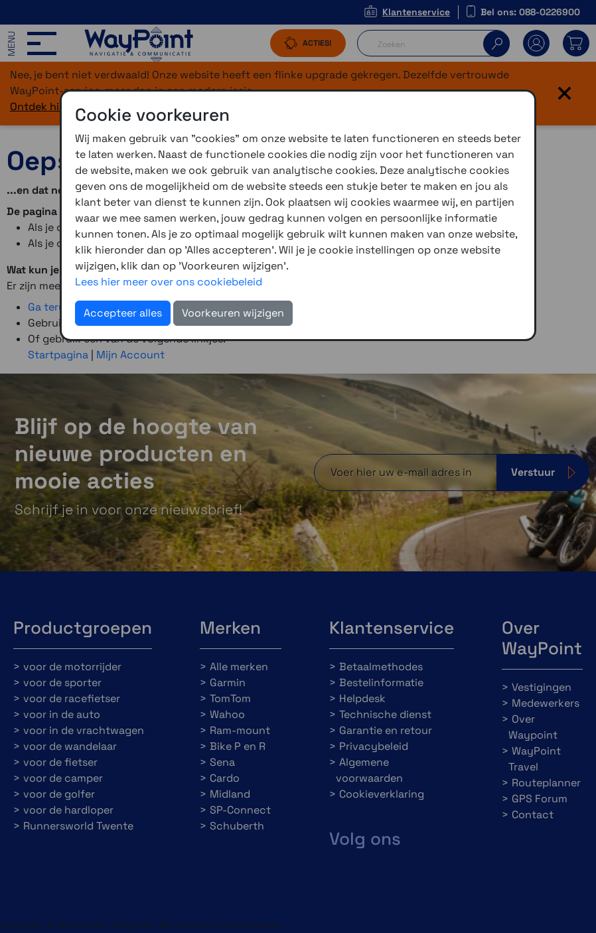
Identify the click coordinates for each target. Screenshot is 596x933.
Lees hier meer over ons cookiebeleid (168, 282)
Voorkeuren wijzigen (233, 313)
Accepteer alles (123, 313)
